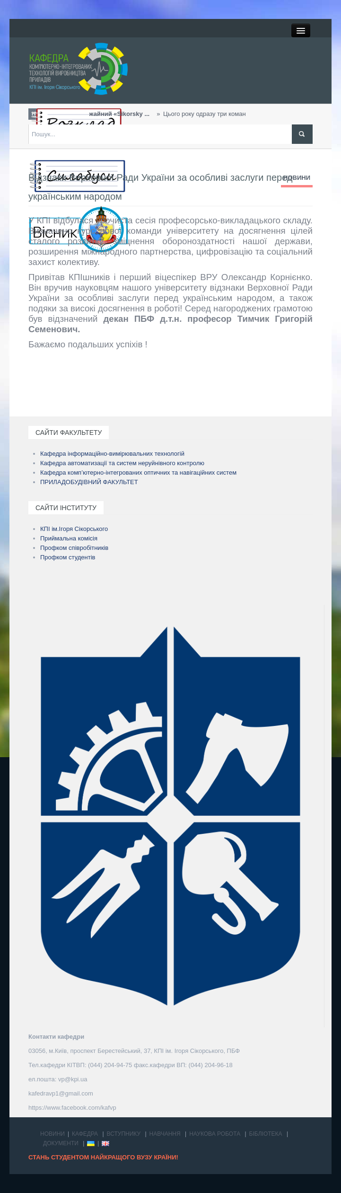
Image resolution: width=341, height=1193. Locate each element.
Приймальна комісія (68, 538)
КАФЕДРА (85, 1134)
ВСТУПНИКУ (124, 1134)
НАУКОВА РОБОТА (214, 1134)
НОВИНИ (296, 177)
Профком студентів (68, 557)
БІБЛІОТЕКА (265, 1134)
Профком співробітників (74, 547)
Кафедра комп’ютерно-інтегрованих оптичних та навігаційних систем (138, 472)
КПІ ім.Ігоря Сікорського (74, 528)
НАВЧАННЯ (165, 1134)
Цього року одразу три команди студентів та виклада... (200, 113)
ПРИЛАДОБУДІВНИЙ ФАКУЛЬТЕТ (89, 482)
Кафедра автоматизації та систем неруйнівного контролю (122, 463)
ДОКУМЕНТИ (61, 1143)
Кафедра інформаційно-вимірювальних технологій (112, 453)
